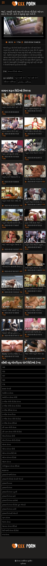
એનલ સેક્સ (6, 445)
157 (3, 376)
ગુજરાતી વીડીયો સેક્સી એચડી (12, 479)
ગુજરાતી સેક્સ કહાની (9, 492)
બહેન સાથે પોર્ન (20, 78)
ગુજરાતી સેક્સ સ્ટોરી (9, 509)
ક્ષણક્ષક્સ (5, 470)
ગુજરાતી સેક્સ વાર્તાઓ (10, 500)
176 (3, 384)
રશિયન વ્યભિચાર (10, 82)
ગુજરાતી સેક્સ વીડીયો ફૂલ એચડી (14, 505)
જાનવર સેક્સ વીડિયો (9, 526)
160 (3, 380)
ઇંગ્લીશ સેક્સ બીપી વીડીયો (11, 419)
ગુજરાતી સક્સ (7, 483)
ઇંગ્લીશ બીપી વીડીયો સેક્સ (11, 402)
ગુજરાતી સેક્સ (7, 488)
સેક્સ (19, 561)
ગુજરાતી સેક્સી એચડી (10, 513)
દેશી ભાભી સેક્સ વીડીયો (10, 530)
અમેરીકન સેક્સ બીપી (9, 397)
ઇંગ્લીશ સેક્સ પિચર (9, 414)
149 (3, 367)
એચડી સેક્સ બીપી (8, 436)
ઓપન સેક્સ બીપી (8, 449)
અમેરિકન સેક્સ (7, 393)
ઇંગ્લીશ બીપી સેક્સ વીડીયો (11, 406)
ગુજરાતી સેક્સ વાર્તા (8, 496)
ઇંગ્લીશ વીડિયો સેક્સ (9, 410)
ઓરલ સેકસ (6, 462)
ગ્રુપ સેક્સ (6, 518)
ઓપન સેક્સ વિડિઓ (9, 453)
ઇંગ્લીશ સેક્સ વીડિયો (9, 423)
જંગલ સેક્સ (6, 522)
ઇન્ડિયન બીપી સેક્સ (9, 427)
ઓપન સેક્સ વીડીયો (9, 457)
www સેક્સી (6, 389)
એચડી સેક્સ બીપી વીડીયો (11, 440)
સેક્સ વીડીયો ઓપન (15, 71)
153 (3, 372)
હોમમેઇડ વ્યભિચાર (24, 82)
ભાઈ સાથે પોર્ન (33, 78)
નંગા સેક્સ (5, 535)
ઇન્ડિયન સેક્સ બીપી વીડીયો (12, 432)
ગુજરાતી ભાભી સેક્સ (9, 475)
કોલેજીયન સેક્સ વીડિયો (10, 466)
